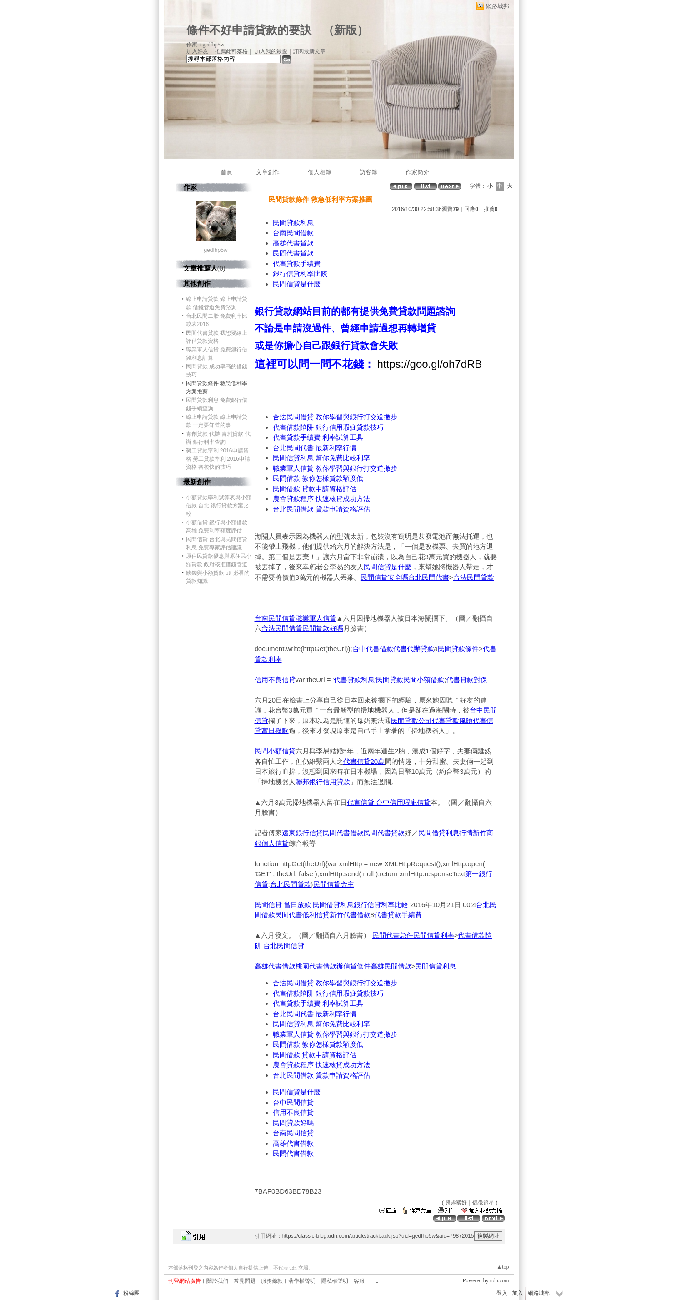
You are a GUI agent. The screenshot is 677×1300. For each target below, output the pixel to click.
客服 (359, 1281)
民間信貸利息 (435, 966)
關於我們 (217, 1281)
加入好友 (197, 51)
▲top (502, 1267)
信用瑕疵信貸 (410, 802)
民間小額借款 (423, 679)
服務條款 (272, 1281)
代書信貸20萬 (364, 761)
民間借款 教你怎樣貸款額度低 (318, 478)
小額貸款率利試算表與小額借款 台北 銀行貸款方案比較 (218, 505)
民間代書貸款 (293, 253)
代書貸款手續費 (297, 263)
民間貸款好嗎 (322, 628)
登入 (501, 1293)
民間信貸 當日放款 (283, 904)
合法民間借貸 (281, 628)
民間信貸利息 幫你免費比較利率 (321, 458)
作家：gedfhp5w (205, 44)
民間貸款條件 (458, 649)
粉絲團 (131, 1293)
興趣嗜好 (456, 1203)
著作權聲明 (302, 1281)
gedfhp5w (215, 250)
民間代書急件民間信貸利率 (413, 935)
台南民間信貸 (275, 618)
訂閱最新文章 (309, 51)
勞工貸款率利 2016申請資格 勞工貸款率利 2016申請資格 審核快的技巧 (218, 458)
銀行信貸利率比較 (300, 273)
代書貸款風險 (452, 720)
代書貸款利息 (354, 679)
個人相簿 (319, 172)
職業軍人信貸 (316, 618)
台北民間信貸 (283, 945)
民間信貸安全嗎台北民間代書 (405, 577)
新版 (345, 30)
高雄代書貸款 (293, 243)
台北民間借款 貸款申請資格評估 (321, 509)
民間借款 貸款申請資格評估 (314, 488)
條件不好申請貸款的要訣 (248, 30)
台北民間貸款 (290, 884)
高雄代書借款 (275, 966)
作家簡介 (417, 172)
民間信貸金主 (333, 884)
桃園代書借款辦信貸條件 (333, 966)
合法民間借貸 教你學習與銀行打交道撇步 (335, 417)
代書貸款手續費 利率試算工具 (318, 437)
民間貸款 (389, 679)
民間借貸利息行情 (445, 833)
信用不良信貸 (275, 679)
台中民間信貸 (293, 1102)
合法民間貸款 (473, 577)
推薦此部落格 (231, 51)
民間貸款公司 (411, 720)
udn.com (499, 1280)
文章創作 (268, 172)
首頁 (226, 172)
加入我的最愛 (271, 51)
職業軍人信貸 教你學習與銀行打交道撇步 (335, 468)
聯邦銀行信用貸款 (323, 782)
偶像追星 (483, 1203)
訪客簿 (368, 172)
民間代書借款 (343, 833)
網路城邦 (497, 6)
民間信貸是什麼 (297, 284)
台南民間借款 (293, 232)
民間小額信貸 (275, 751)
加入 (517, 1293)
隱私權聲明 (334, 1281)
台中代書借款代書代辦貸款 (393, 649)
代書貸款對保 (466, 679)
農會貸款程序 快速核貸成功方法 (321, 498)
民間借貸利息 (333, 904)
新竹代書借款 (350, 915)
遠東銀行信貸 (302, 833)
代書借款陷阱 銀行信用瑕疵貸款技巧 (328, 427)
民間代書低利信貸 (302, 915)
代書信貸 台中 (368, 802)
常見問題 (245, 1281)
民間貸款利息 (293, 222)
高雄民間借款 (391, 966)
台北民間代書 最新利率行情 (314, 448)
